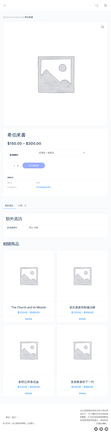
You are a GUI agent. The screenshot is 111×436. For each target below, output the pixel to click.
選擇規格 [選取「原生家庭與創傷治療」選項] (82, 319)
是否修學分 (14, 155)
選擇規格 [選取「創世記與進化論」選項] (28, 394)
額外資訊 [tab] (9, 205)
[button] (102, 26)
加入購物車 (34, 165)
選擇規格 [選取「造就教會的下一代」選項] (82, 394)
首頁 (5, 17)
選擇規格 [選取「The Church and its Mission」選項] (28, 319)
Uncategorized (16, 17)
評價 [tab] (22, 205)
